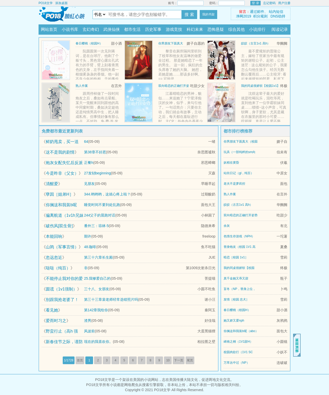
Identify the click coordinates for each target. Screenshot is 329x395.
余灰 (227, 226)
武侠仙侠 (111, 29)
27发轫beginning (97, 173)
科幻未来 (195, 29)
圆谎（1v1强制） (61, 289)
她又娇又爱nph (234, 320)
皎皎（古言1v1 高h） (255, 43)
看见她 (52, 310)
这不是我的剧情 (60, 152)
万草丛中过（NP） (237, 362)
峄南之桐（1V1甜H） (238, 341)
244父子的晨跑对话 (99, 215)
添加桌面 (61, 3)
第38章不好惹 (95, 152)
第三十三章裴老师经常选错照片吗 (111, 299)
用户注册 (284, 3)
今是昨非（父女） (62, 173)
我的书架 (208, 14)
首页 (80, 360)
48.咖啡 (90, 247)
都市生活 (132, 29)
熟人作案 (82, 86)
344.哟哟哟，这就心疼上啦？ (107, 194)
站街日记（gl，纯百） (239, 173)
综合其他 (236, 29)
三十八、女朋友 (96, 289)
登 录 (255, 3)
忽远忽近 (54, 257)
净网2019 (243, 16)
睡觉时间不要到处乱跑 (102, 205)
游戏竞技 (174, 29)
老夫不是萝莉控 (234, 183)
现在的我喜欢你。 (98, 342)
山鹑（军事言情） (62, 247)
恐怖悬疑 (215, 29)
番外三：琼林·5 (96, 226)
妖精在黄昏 (231, 162)
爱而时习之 (56, 320)
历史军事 (153, 29)
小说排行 (257, 29)
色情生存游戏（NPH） (239, 236)
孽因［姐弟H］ (60, 194)
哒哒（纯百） (58, 268)
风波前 (89, 331)
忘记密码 (269, 3)
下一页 (178, 360)
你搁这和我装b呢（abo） (241, 331)
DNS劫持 (278, 16)
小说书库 (70, 29)
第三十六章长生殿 (98, 257)
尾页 (190, 360)
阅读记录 (279, 29)
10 (168, 360)
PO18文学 (46, 3)
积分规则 (260, 16)
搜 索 (189, 14)
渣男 (87, 320)
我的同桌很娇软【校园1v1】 (260, 86)
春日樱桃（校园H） (89, 43)
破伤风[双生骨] (59, 226)
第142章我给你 (96, 310)
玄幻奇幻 (91, 29)
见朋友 (89, 184)
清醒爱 (52, 184)
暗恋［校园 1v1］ (236, 257)
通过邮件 (257, 12)
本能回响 (54, 236)
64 (86, 141)
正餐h (88, 163)
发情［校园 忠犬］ (236, 299)
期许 (87, 236)
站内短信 (276, 12)
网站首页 (49, 29)
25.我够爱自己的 (97, 278)
